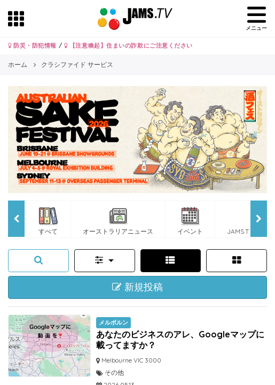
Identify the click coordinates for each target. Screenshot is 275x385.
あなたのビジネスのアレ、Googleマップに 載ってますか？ (180, 339)
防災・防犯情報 (32, 45)
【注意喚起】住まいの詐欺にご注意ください (128, 45)
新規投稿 (137, 287)
